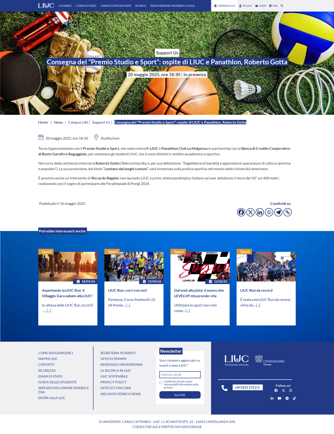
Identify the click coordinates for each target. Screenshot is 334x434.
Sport (46, 251)
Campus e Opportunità (115, 5)
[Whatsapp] (269, 212)
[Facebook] (241, 212)
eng (273, 5)
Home (43, 122)
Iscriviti (179, 395)
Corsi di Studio (86, 5)
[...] (49, 310)
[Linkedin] (260, 212)
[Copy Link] (287, 212)
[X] (250, 212)
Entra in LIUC (225, 5)
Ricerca (140, 5)
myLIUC (245, 5)
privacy (168, 387)
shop (260, 5)
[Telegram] (278, 212)
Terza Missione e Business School (172, 5)
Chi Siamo (65, 5)
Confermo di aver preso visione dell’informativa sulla (181, 384)
